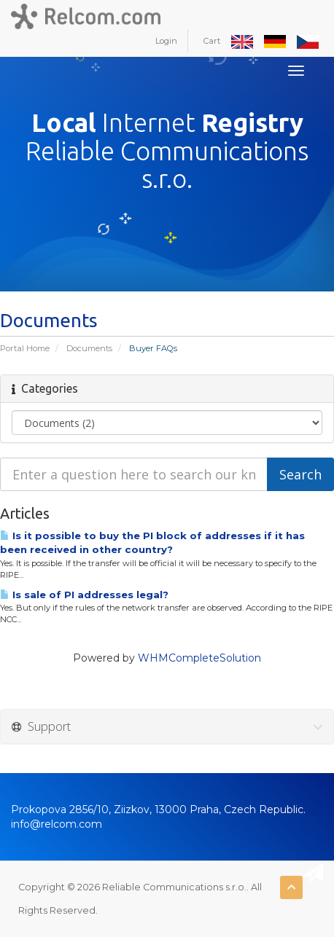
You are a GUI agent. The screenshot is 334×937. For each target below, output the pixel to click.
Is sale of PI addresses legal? (84, 594)
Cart (211, 41)
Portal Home (25, 348)
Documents (89, 348)
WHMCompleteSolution (199, 657)
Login (166, 41)
